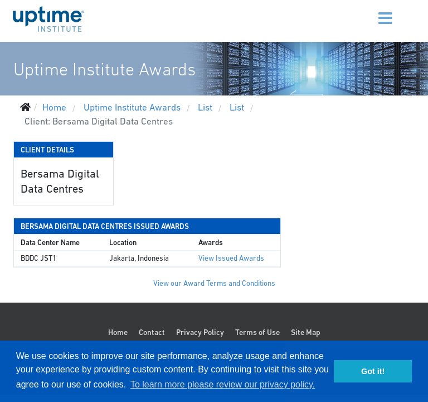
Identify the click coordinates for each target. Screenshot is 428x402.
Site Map (305, 332)
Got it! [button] (373, 371)
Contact (152, 332)
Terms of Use (257, 332)
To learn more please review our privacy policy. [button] (222, 384)
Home (118, 332)
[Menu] (371, 11)
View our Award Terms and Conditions (214, 283)
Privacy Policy (200, 332)
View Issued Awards (231, 258)
